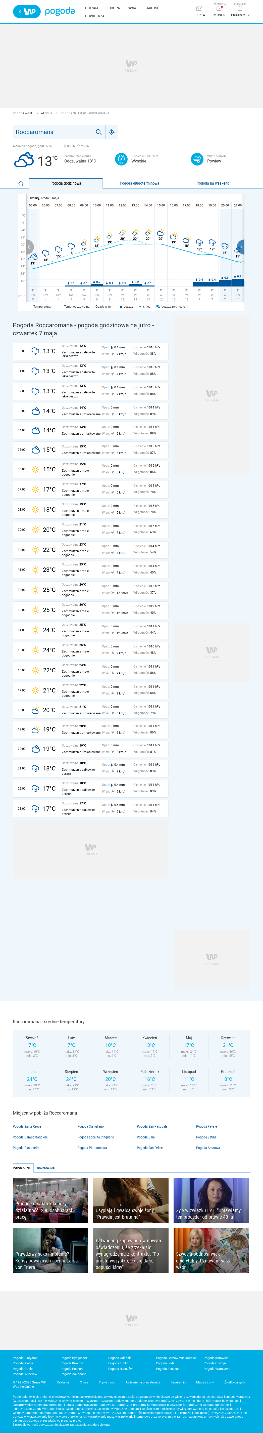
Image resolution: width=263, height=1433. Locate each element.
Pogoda (60, 11)
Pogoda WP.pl (23, 113)
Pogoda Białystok (25, 1358)
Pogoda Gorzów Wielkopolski (176, 1358)
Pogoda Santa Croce (27, 1126)
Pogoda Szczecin (168, 1369)
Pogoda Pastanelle (26, 1148)
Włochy (47, 113)
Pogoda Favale (206, 1126)
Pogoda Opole (23, 1369)
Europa (113, 8)
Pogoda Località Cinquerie (95, 1137)
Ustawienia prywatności (143, 1382)
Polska (91, 8)
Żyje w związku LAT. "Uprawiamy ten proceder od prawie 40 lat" (208, 1213)
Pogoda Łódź (165, 1363)
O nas (84, 1382)
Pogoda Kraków (72, 1363)
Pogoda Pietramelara (92, 1148)
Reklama (63, 1382)
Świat (133, 8)
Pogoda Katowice (216, 1358)
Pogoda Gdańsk (119, 1358)
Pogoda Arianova (208, 1148)
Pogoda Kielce (23, 1363)
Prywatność (107, 1382)
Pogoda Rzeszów (120, 1369)
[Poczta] (199, 12)
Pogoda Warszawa (217, 1369)
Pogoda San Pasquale (152, 1126)
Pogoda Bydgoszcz (74, 1358)
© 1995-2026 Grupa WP (29, 1382)
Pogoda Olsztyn (215, 1363)
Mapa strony (205, 1382)
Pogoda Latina (206, 1137)
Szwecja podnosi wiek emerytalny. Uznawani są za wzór (204, 1260)
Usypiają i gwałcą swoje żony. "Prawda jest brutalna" (125, 1213)
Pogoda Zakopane (73, 1374)
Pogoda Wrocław (25, 1374)
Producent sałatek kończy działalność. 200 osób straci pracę (43, 1210)
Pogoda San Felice (150, 1148)
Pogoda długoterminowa (139, 183)
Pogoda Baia (146, 1137)
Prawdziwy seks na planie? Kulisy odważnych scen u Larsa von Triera (46, 1260)
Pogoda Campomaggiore (30, 1137)
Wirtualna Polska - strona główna (27, 11)
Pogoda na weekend (213, 183)
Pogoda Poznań (72, 1369)
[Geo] (112, 132)
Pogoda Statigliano (90, 1126)
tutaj (107, 1424)
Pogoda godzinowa (65, 183)
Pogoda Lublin (118, 1363)
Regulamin (178, 1382)
